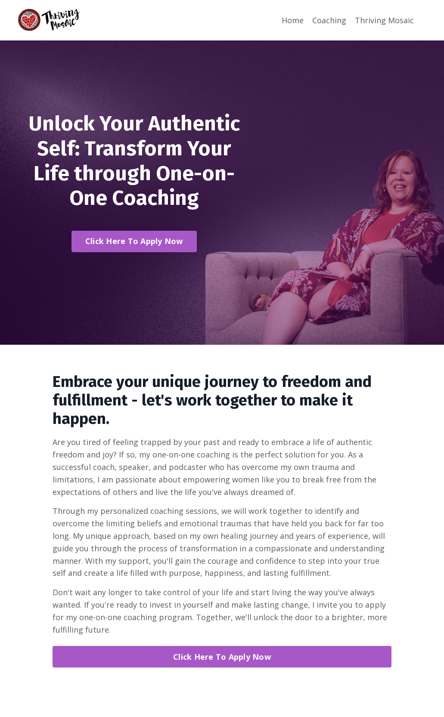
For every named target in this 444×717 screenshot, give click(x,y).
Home (293, 20)
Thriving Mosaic (384, 20)
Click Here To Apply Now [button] (134, 241)
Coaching (329, 20)
